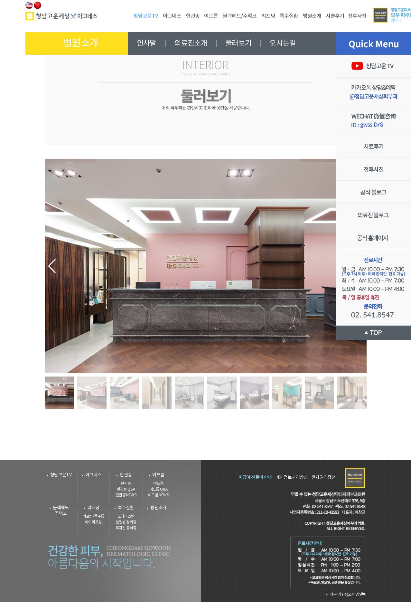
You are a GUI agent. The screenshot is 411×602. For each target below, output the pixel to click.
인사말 (146, 43)
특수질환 (126, 508)
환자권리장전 (323, 477)
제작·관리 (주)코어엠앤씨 (346, 595)
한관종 (126, 475)
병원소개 (158, 508)
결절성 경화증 (126, 522)
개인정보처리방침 (292, 477)
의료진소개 (190, 43)
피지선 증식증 (126, 528)
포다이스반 (125, 516)
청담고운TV (60, 475)
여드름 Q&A (158, 489)
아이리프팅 (93, 522)
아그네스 (93, 475)
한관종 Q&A (126, 489)
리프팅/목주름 (93, 516)
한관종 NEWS (126, 495)
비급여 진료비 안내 (255, 477)
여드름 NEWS (158, 495)
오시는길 (282, 43)
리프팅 (93, 508)
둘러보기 (238, 43)
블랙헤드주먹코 (61, 510)
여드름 (158, 475)
